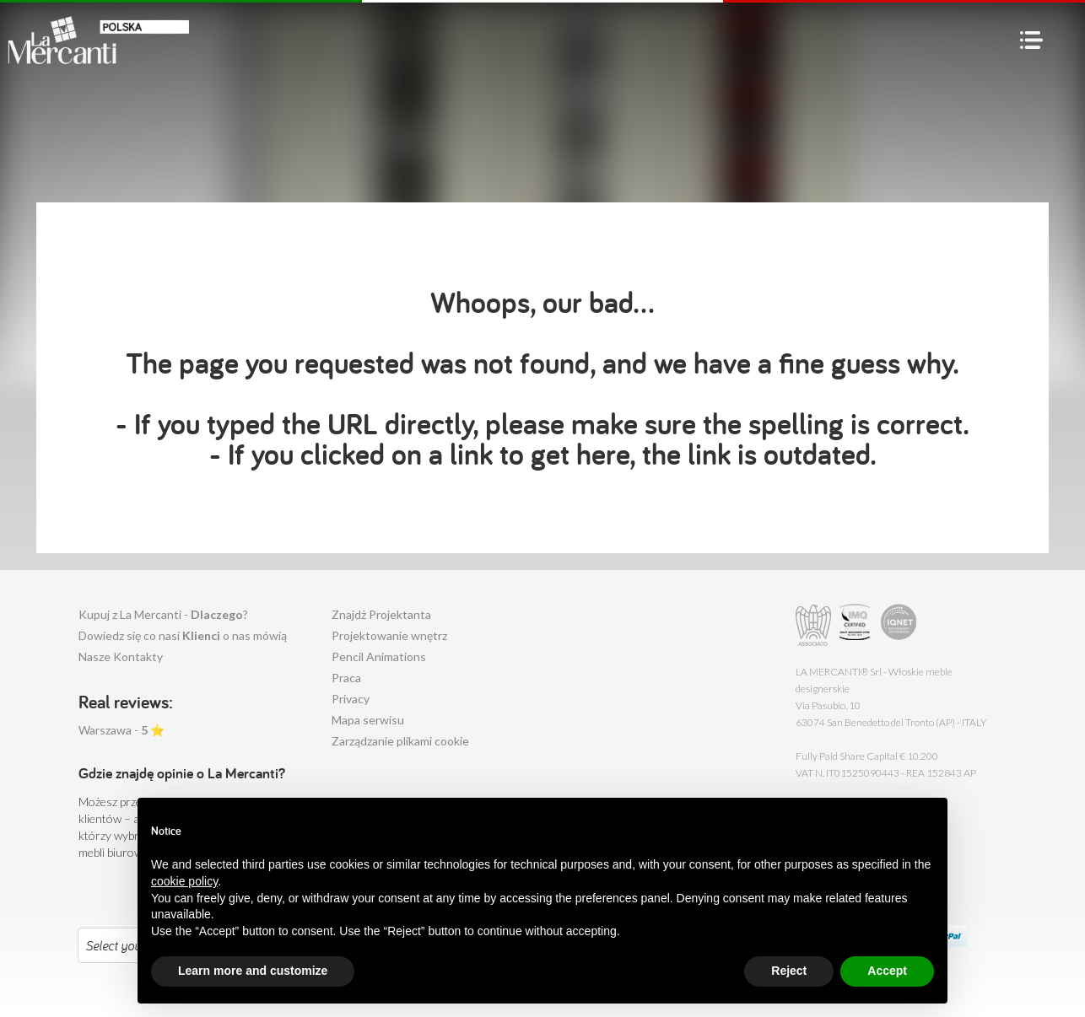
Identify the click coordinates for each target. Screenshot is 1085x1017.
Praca (346, 677)
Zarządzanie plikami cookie (400, 741)
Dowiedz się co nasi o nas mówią (182, 635)
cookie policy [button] (184, 919)
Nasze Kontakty (120, 656)
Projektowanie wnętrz (389, 635)
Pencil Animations (379, 656)
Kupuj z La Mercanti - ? (163, 614)
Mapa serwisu (368, 720)
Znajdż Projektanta (381, 614)
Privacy (351, 698)
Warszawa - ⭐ (121, 730)
